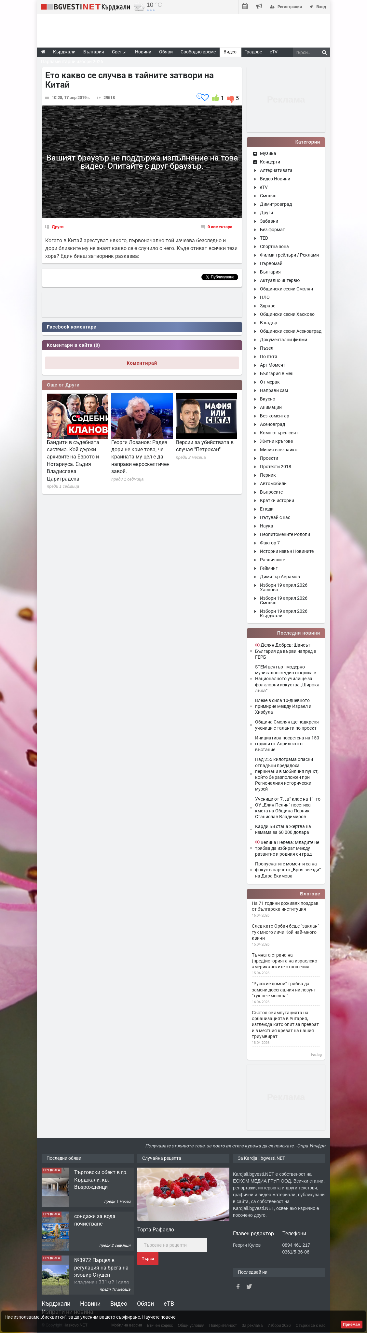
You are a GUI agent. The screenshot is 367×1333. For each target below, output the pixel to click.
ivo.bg (316, 1055)
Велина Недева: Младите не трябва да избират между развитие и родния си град (287, 848)
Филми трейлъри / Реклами (289, 255)
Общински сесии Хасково (287, 314)
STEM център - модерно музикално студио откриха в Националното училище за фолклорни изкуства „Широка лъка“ (287, 678)
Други (57, 227)
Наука (266, 525)
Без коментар (274, 415)
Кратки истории (277, 500)
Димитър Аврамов (280, 576)
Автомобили (273, 483)
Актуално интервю (280, 280)
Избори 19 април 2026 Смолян (283, 600)
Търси (148, 1258)
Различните (272, 559)
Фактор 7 (270, 542)
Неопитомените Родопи (285, 534)
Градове (253, 51)
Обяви (145, 1303)
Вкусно (267, 398)
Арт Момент (272, 365)
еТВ (169, 1303)
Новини (143, 51)
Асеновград (272, 424)
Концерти (270, 161)
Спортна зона (274, 246)
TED (264, 238)
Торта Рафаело (155, 1230)
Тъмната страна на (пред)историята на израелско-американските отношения (285, 960)
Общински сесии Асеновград (290, 331)
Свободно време (198, 51)
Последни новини (298, 633)
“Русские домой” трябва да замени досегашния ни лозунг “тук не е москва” (284, 989)
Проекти (269, 458)
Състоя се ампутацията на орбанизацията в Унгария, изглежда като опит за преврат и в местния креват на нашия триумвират (285, 1024)
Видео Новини (275, 178)
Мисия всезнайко (278, 449)
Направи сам (274, 390)
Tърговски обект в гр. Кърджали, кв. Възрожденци (101, 1179)
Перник (268, 475)
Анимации (271, 407)
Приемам (351, 1324)
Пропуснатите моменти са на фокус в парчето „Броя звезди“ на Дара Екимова (288, 869)
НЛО (265, 297)
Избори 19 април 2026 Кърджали (283, 613)
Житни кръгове (276, 441)
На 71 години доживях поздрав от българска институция (285, 906)
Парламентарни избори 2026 (72, 61)
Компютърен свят (279, 432)
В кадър (268, 322)
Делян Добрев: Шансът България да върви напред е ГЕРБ (285, 650)
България (270, 271)
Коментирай (142, 363)
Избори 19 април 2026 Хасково (283, 587)
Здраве (267, 305)
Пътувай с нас (275, 517)
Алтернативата (276, 170)
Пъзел (266, 348)
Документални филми (283, 339)
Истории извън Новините (287, 551)
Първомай (271, 263)
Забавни (269, 221)
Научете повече (158, 1317)
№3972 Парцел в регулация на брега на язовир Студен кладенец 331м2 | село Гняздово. (101, 1275)
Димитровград (276, 204)
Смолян (268, 195)
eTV (264, 187)
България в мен (276, 373)
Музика (268, 153)
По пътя (268, 356)
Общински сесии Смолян (286, 288)
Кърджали (56, 1303)
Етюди (267, 509)
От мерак (270, 382)
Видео (118, 1303)
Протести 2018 (275, 466)
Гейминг (269, 568)
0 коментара (220, 227)
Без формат (272, 229)
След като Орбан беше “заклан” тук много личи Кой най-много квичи (285, 931)
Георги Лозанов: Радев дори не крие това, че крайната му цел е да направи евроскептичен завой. (140, 457)
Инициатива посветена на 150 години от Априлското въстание (287, 743)
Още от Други (63, 384)
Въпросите (271, 492)
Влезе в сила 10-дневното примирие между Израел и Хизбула (283, 706)
